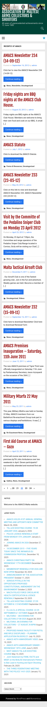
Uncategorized (27, 86)
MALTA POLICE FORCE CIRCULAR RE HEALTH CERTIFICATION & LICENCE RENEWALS (21, 595)
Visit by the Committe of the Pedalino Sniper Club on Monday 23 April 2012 (22, 222)
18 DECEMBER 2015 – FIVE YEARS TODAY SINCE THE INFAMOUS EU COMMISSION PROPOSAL (20, 551)
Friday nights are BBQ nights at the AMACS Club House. (22, 100)
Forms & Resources (14, 166)
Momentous (35, 698)
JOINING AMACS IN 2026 (18, 543)
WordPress (21, 698)
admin (34, 65)
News (9, 86)
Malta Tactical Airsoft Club (22, 267)
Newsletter (16, 86)
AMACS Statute (14, 144)
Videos (21, 298)
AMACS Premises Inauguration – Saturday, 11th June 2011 (22, 351)
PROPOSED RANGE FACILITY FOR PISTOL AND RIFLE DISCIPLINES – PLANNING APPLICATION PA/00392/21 (23, 633)
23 (26, 488)
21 (17, 488)
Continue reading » (13, 79)
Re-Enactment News (15, 433)
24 (30, 488)
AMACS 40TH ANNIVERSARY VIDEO (22, 639)
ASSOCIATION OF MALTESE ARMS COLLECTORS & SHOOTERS (20, 15)
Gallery (9, 481)
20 (13, 488)
